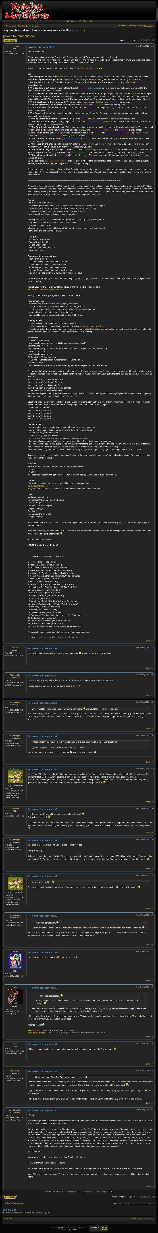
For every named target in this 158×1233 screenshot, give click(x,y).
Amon (15, 1044)
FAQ (79, 21)
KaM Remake (23, 26)
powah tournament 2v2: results (94, 326)
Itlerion (15, 952)
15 (153, 40)
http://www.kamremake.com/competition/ (46, 290)
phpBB (60, 1228)
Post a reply (10, 41)
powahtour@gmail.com (38, 486)
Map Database (71, 21)
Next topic (131, 26)
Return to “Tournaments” (14, 1203)
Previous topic (122, 26)
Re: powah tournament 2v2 (42, 648)
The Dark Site (15, 675)
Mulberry (15, 648)
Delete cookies (135, 1218)
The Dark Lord (15, 769)
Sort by (86, 1191)
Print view (139, 26)
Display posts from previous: (61, 1191)
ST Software (73, 1229)
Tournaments (35, 26)
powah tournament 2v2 (19, 36)
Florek (15, 987)
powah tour (15, 46)
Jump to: (117, 1203)
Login (90, 21)
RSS (84, 21)
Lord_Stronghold (15, 702)
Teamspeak (148, 26)
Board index (11, 26)
